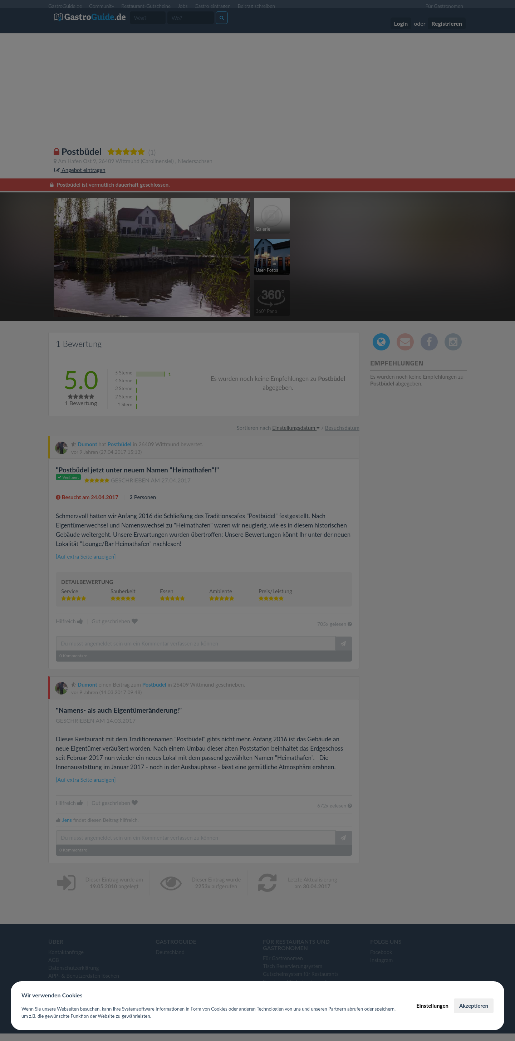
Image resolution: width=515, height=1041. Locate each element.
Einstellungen (432, 1005)
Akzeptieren (473, 1005)
